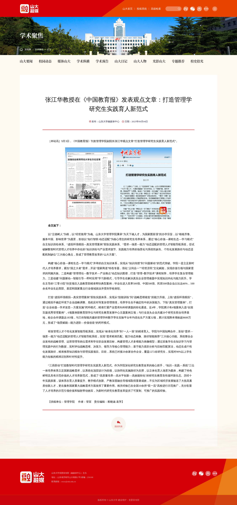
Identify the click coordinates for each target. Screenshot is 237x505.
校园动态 (45, 61)
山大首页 (128, 8)
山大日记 (121, 61)
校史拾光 (197, 61)
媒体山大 (64, 61)
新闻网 (28, 49)
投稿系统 (142, 8)
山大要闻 (26, 61)
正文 (49, 49)
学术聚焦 (39, 49)
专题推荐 (178, 61)
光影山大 (159, 61)
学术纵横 (83, 61)
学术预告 (102, 61)
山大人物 (140, 61)
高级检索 (156, 8)
